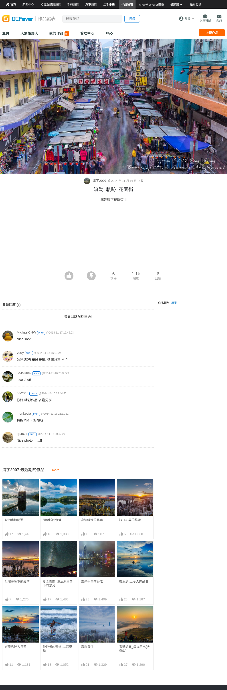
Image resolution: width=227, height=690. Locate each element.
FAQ (109, 33)
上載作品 (212, 33)
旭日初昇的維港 (130, 520)
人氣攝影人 (29, 33)
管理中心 (87, 33)
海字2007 (95, 180)
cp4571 (22, 434)
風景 (174, 303)
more (55, 470)
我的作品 (59, 33)
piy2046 (22, 393)
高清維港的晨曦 (92, 520)
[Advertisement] (113, 238)
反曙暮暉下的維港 (17, 581)
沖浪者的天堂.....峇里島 (57, 648)
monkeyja (24, 413)
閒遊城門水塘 (52, 520)
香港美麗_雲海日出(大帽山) (134, 648)
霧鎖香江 (87, 647)
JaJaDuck (24, 373)
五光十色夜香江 (92, 581)
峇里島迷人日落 (15, 647)
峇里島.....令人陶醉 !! (133, 581)
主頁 (5, 33)
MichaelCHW (26, 332)
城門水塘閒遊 (14, 520)
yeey (20, 352)
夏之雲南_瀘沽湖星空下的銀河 (58, 583)
